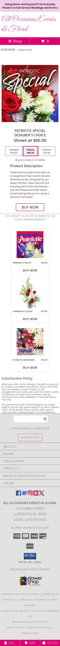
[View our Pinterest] (35, 494)
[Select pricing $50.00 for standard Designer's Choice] (14, 151)
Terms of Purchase (40, 627)
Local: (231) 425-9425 (30, 519)
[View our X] (41, 494)
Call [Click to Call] (10, 643)
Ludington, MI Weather (15, 610)
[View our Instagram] (30, 494)
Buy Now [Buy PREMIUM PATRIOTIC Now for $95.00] (30, 270)
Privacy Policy (15, 627)
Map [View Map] (30, 643)
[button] (30, 556)
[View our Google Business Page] (24, 494)
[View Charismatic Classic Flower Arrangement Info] (30, 293)
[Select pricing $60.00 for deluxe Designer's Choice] (30, 151)
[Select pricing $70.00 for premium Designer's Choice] (46, 151)
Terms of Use (30, 633)
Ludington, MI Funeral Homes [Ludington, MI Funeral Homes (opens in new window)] (20, 594)
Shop (15, 41)
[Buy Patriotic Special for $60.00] (30, 207)
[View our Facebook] (18, 494)
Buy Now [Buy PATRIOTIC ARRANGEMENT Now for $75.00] (30, 367)
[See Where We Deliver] (30, 437)
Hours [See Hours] (50, 643)
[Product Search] (30, 418)
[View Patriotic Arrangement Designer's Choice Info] (30, 341)
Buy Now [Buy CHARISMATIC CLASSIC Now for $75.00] (30, 319)
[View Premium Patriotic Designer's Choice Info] (30, 244)
